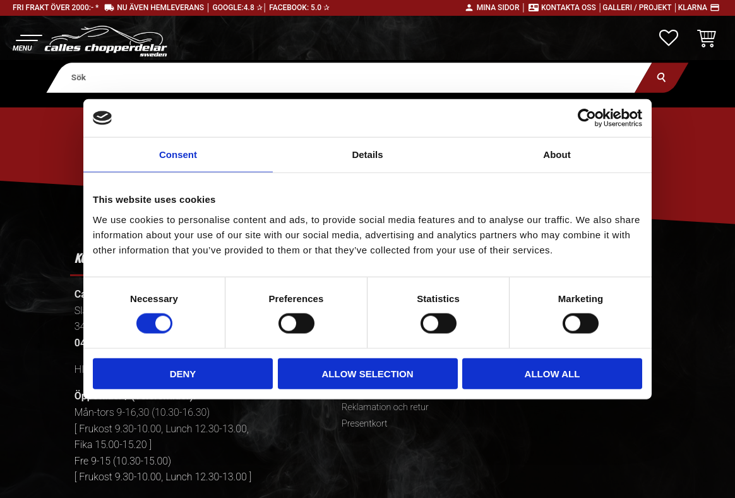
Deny (183, 373)
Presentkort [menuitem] (364, 423)
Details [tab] (367, 154)
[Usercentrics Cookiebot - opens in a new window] (587, 118)
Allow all (552, 373)
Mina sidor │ (501, 7)
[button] (27, 41)
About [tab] (556, 154)
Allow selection (368, 373)
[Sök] (661, 77)
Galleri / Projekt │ (640, 7)
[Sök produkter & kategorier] (349, 77)
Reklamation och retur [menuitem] (385, 407)
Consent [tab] (178, 154)
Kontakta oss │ (571, 7)
